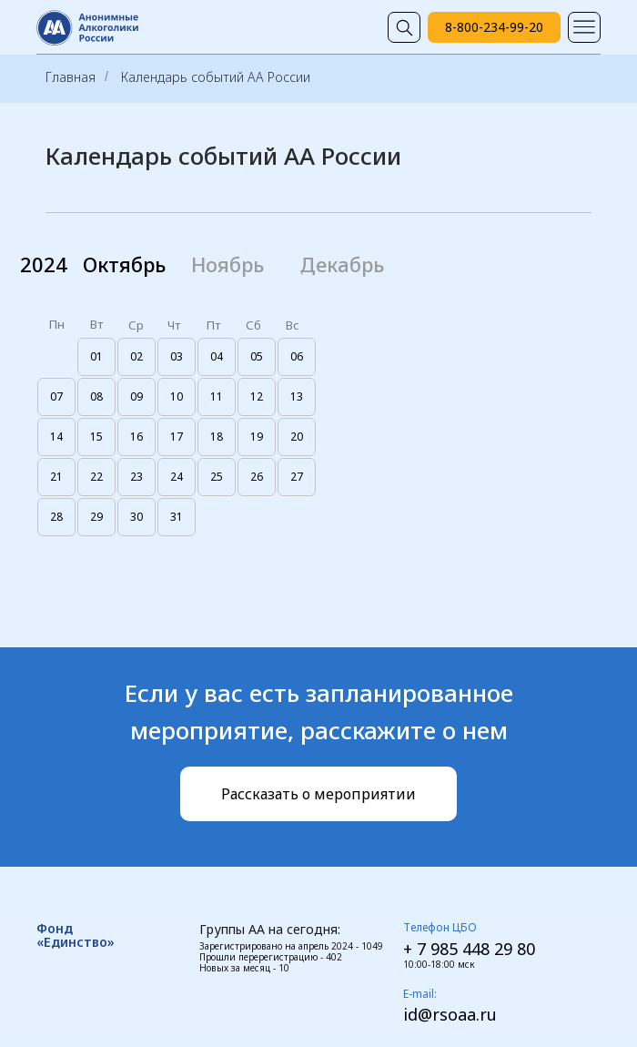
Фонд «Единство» (75, 935)
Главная (71, 77)
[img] (404, 27)
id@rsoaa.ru (450, 1014)
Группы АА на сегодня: (269, 929)
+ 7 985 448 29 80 (469, 949)
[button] (318, 794)
